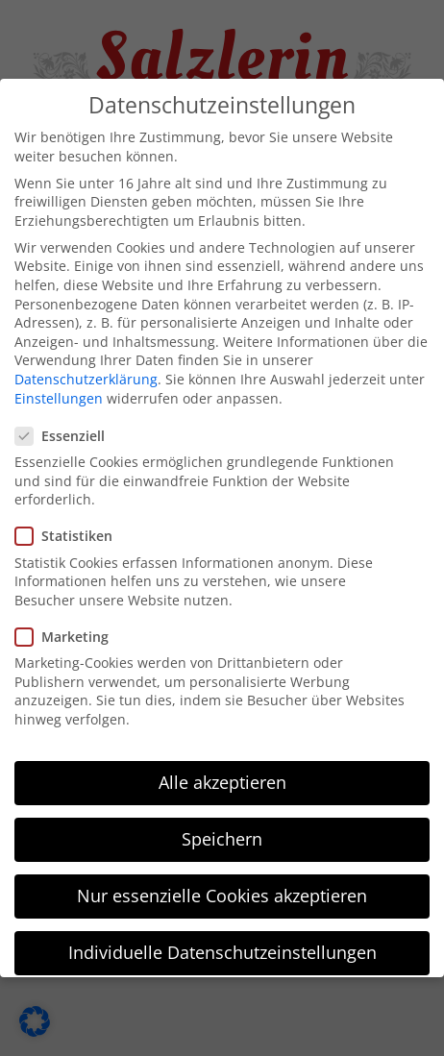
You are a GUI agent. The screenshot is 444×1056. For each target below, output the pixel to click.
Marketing (69, 625)
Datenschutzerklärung (86, 367)
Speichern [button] (222, 827)
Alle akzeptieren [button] (222, 769)
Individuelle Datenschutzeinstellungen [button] (222, 940)
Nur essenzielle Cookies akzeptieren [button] (222, 884)
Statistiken (71, 524)
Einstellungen (58, 386)
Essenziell (67, 424)
